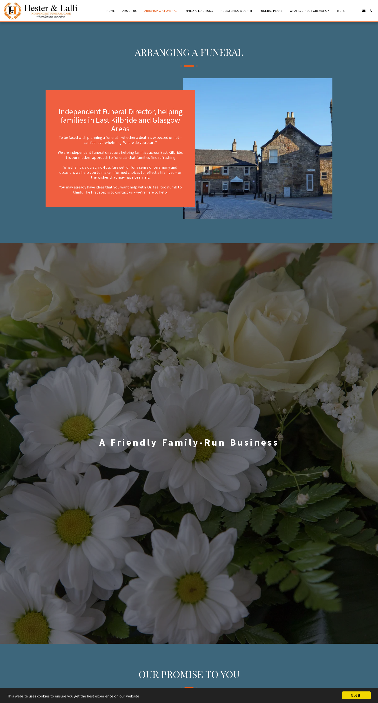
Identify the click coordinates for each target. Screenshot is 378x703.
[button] (357, 10)
